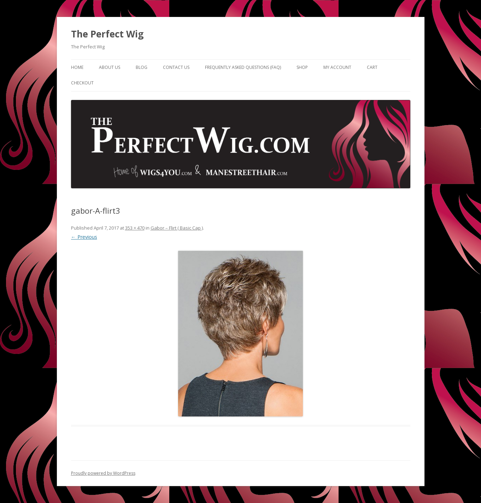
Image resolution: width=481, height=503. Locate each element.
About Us (109, 67)
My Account (337, 67)
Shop (302, 67)
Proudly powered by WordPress (103, 473)
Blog (141, 67)
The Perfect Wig (107, 34)
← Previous (84, 236)
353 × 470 (135, 228)
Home (77, 67)
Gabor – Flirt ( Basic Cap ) (177, 228)
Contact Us (176, 67)
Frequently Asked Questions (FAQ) (243, 67)
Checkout (82, 83)
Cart (372, 67)
